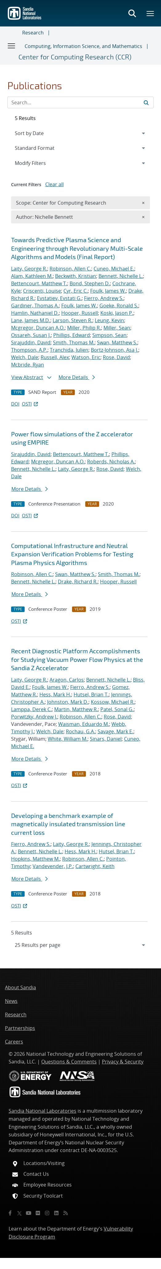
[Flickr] (37, 1213)
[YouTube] (28, 1213)
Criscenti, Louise (42, 290)
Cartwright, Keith (95, 866)
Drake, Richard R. (78, 581)
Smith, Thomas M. (74, 342)
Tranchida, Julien (69, 349)
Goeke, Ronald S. (118, 305)
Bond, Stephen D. (90, 283)
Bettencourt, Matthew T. (39, 283)
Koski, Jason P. (116, 313)
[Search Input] (80, 102)
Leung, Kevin (109, 320)
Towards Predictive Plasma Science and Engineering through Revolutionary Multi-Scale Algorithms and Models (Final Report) (77, 248)
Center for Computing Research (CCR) (74, 57)
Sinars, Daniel (106, 738)
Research (33, 32)
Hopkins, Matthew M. (35, 858)
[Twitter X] (19, 1213)
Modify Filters (38, 162)
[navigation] (80, 945)
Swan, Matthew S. (117, 342)
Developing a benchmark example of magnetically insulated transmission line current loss (68, 824)
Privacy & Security (122, 1061)
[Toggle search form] (132, 13)
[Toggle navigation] (11, 45)
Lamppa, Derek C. (31, 709)
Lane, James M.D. (30, 320)
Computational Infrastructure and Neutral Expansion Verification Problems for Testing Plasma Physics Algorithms (72, 554)
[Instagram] (47, 1213)
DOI (15, 404)
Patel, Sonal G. (117, 709)
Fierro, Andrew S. (103, 298)
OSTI (30, 404)
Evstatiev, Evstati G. (59, 298)
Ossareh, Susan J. (31, 335)
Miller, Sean (116, 327)
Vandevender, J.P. (53, 866)
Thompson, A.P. (29, 349)
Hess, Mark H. (55, 694)
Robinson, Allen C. (70, 268)
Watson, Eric (85, 357)
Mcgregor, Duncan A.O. (38, 327)
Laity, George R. (29, 268)
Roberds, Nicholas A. (111, 461)
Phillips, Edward (71, 335)
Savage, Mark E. (115, 731)
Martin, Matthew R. (76, 709)
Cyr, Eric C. (75, 290)
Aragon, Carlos (67, 679)
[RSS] (65, 1213)
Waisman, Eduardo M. (83, 724)
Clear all (54, 184)
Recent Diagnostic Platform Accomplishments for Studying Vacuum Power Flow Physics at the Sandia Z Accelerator (77, 659)
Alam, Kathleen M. (32, 276)
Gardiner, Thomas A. (35, 305)
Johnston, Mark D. (67, 702)
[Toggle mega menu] (150, 13)
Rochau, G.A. (80, 731)
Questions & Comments (69, 1061)
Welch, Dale (24, 357)
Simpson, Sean (109, 335)
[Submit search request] (146, 102)
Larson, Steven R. (72, 320)
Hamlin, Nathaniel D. (35, 313)
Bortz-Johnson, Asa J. (114, 349)
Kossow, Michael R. (113, 702)
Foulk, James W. (108, 290)
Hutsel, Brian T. (91, 694)
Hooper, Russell (79, 313)
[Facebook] (10, 1213)
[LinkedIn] (56, 1213)
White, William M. (67, 738)
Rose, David (116, 357)
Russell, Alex (55, 357)
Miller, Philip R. (84, 327)
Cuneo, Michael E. (114, 268)
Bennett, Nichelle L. (121, 276)
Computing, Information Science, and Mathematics (83, 46)
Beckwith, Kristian (75, 276)
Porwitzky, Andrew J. (34, 716)
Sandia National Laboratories (42, 1110)
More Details (76, 377)
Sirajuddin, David (30, 342)
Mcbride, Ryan (27, 364)
